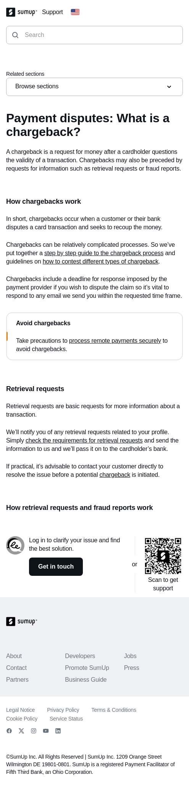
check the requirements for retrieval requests (84, 440)
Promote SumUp (87, 668)
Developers (80, 656)
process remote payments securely (115, 340)
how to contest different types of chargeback (100, 261)
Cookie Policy (21, 719)
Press (131, 668)
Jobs (130, 656)
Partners (17, 679)
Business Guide (86, 679)
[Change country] (75, 12)
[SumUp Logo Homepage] (24, 12)
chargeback (114, 474)
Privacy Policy (63, 710)
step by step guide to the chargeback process (103, 253)
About (14, 656)
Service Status (66, 719)
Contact (16, 668)
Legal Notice (20, 710)
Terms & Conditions (113, 710)
